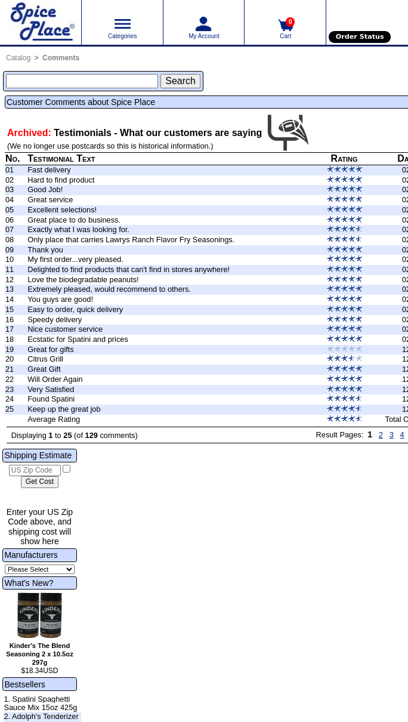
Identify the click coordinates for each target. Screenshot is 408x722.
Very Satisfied (50, 389)
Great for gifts (50, 349)
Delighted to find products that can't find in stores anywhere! (128, 269)
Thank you (45, 249)
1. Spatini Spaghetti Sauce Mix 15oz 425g (40, 703)
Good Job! (45, 189)
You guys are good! (60, 299)
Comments (60, 58)
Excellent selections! (62, 209)
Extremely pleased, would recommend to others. (109, 289)
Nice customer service (65, 329)
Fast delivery (49, 169)
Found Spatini (51, 398)
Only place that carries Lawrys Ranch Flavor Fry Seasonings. (130, 239)
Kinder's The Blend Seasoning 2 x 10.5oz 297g (39, 654)
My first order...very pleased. (75, 259)
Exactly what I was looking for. (78, 229)
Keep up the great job (63, 409)
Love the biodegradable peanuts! (82, 279)
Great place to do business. (73, 219)
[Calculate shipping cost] (39, 482)
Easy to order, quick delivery (75, 309)
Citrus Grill (45, 358)
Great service (50, 199)
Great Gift (43, 369)
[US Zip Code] (35, 471)
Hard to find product (60, 179)
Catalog (18, 58)
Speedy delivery (54, 319)
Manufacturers (30, 555)
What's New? (28, 583)
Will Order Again (54, 379)
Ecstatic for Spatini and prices (77, 339)
